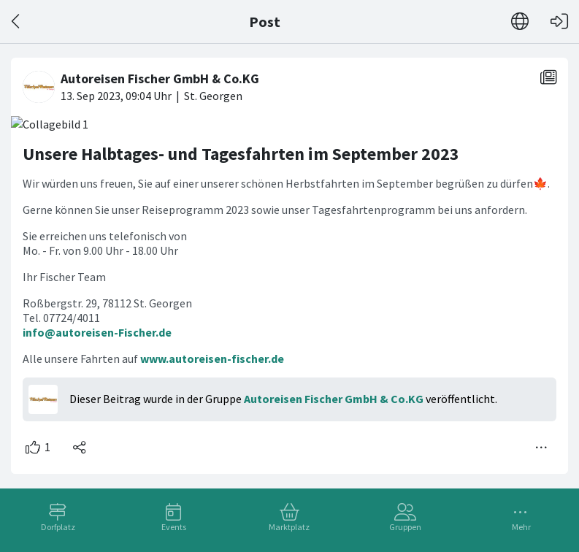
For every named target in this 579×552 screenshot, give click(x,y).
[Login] (559, 21)
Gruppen (405, 526)
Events (173, 526)
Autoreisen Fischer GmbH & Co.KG (333, 398)
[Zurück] (16, 21)
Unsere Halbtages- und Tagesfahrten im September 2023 (241, 153)
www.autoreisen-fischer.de (212, 358)
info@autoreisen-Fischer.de (97, 332)
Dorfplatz (58, 526)
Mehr (521, 526)
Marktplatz (289, 526)
